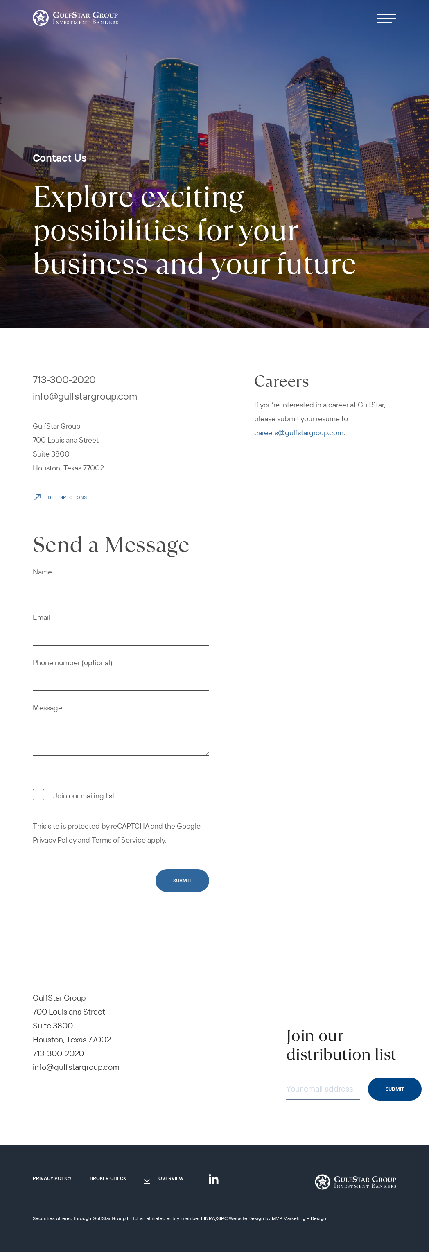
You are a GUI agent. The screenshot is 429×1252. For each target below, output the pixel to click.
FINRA (208, 1218)
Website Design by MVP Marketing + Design (277, 1218)
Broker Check (108, 1178)
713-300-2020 (64, 379)
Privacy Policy (52, 1178)
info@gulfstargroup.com (85, 396)
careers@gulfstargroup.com (298, 432)
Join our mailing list (74, 795)
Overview (170, 1178)
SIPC (222, 1218)
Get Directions (60, 496)
